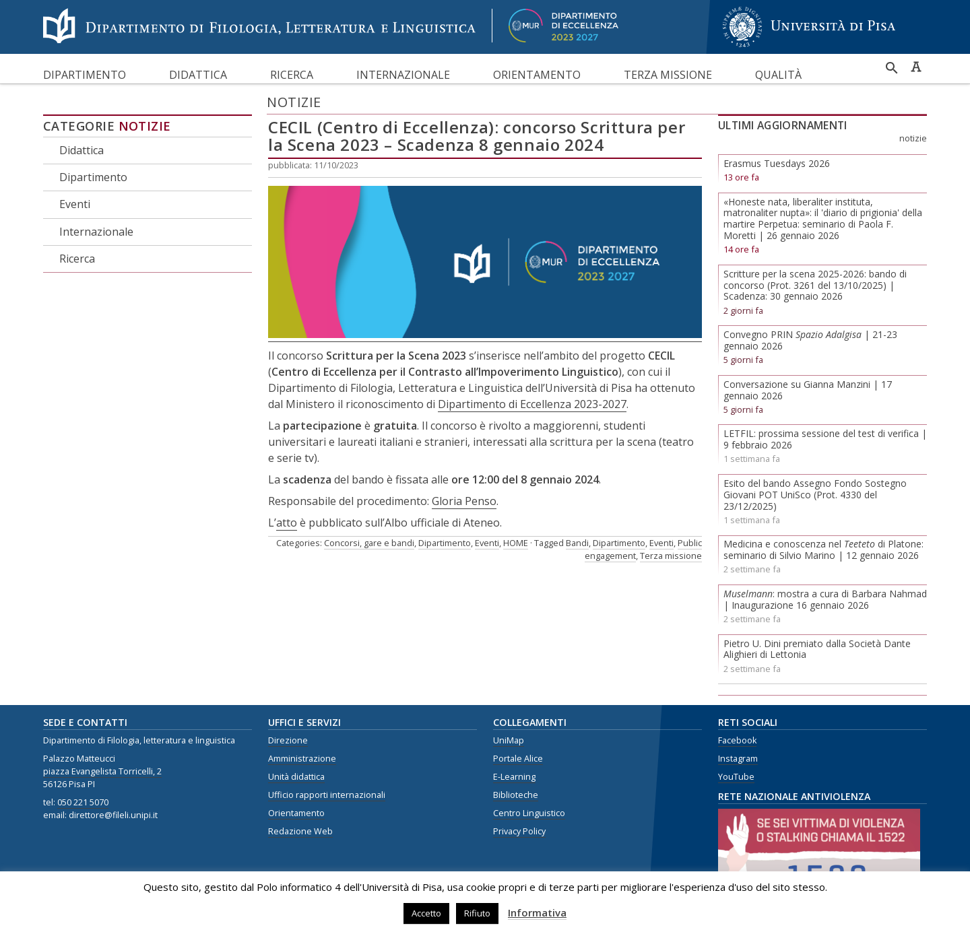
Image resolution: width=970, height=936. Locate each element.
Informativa (537, 912)
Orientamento (537, 74)
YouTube (736, 776)
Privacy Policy (519, 831)
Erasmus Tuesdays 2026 (776, 163)
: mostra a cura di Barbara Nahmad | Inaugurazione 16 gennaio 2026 (825, 599)
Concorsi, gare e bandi (369, 543)
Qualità (778, 74)
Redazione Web (300, 831)
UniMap (508, 740)
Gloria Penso (464, 501)
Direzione (288, 740)
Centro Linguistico (529, 813)
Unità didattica (296, 776)
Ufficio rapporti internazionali (326, 795)
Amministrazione (302, 758)
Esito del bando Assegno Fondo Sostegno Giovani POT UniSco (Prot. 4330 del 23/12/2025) (815, 494)
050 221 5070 (82, 802)
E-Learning (514, 776)
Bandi (577, 543)
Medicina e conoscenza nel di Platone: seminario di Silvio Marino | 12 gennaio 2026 (823, 549)
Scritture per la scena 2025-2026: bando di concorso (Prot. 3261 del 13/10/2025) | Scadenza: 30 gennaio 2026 (815, 285)
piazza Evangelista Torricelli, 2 (102, 771)
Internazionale (403, 74)
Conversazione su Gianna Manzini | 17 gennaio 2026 (807, 390)
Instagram (738, 758)
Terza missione (668, 74)
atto (286, 522)
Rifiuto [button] (477, 913)
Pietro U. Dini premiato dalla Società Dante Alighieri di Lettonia (817, 649)
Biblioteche (515, 795)
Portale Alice (518, 758)
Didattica (198, 74)
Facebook (737, 740)
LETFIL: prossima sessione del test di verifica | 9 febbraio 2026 (825, 439)
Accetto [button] (426, 913)
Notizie (145, 126)
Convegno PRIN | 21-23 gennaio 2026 (810, 340)
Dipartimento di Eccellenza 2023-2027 (532, 404)
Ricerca (291, 74)
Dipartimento (84, 74)
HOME (515, 543)
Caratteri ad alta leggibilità (916, 66)
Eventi (74, 204)
